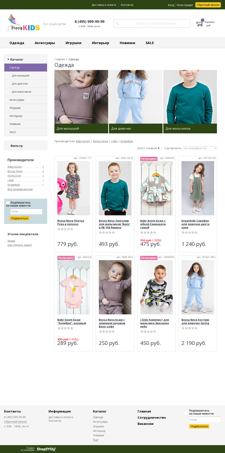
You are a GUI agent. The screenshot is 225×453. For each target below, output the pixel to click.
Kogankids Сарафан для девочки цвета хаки (195, 224)
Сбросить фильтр (25, 298)
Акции (11, 393)
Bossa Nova (15, 323)
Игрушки (73, 43)
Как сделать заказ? (20, 397)
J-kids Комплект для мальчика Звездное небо (154, 323)
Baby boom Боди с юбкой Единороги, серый (153, 224)
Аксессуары (45, 43)
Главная (144, 411)
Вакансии (146, 423)
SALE (150, 43)
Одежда (17, 43)
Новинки (127, 43)
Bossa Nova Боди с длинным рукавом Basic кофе (112, 323)
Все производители (20, 341)
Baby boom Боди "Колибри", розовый (71, 321)
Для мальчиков (21, 91)
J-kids (11, 332)
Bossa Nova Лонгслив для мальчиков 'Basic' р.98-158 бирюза (114, 224)
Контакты (127, 5)
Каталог (99, 411)
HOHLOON (14, 328)
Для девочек (20, 83)
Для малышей (20, 75)
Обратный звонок (208, 5)
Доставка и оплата (104, 5)
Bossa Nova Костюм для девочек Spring (195, 321)
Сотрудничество (152, 417)
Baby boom (15, 319)
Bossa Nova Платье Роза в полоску (70, 222)
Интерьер (100, 43)
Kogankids (14, 337)
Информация (60, 411)
